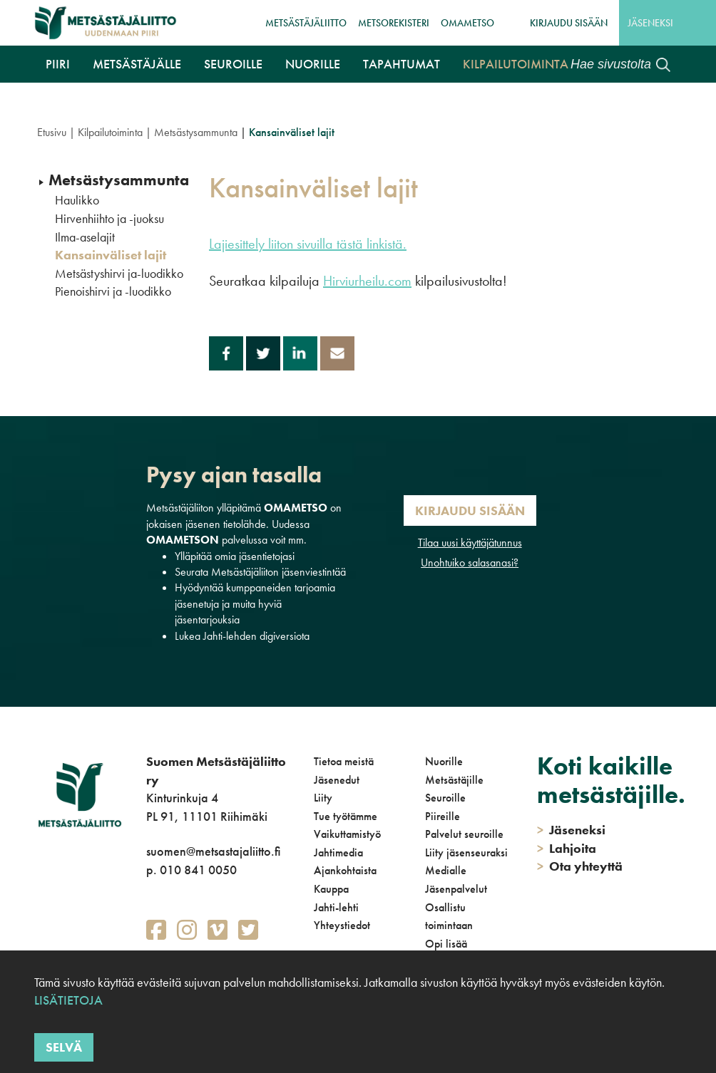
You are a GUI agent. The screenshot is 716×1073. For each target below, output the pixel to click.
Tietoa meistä (344, 761)
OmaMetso (467, 22)
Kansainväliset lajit (110, 255)
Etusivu (51, 132)
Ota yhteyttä (580, 866)
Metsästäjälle (137, 64)
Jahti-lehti (336, 907)
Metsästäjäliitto (306, 22)
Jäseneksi (650, 22)
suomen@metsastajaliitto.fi (213, 851)
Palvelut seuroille (464, 833)
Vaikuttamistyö (347, 833)
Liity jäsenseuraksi (466, 852)
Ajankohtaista (345, 870)
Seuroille (233, 64)
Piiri (58, 64)
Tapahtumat (401, 64)
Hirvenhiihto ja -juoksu (109, 219)
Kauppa (331, 888)
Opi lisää (446, 943)
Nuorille (312, 64)
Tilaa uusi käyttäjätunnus (470, 542)
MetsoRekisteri (393, 22)
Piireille (442, 816)
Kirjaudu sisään (569, 22)
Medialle (445, 870)
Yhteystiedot (342, 925)
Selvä (64, 1047)
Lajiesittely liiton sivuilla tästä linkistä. (307, 243)
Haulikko (77, 200)
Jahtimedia (338, 852)
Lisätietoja (68, 1000)
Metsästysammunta (195, 132)
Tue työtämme (345, 816)
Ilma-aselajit (85, 237)
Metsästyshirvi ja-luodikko (119, 273)
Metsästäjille (454, 779)
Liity (323, 797)
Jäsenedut (336, 779)
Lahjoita (566, 848)
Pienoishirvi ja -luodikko (113, 291)
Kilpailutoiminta (515, 64)
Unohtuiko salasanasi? (469, 562)
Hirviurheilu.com (367, 280)
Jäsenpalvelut (456, 888)
